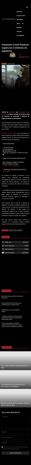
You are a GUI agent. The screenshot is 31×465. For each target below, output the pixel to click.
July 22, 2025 (6, 171)
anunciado (12, 112)
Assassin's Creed (13, 230)
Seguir (26, 245)
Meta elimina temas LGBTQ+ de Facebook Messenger (12, 297)
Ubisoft (20, 230)
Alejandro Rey (24, 57)
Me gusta (25, 242)
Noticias (4, 63)
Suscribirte (25, 252)
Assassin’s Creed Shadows (9, 133)
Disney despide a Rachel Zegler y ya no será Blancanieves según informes (11, 304)
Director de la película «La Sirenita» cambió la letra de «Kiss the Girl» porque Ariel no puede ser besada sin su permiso (12, 324)
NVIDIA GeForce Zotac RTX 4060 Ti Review (11, 311)
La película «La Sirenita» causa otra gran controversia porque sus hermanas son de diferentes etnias (12, 317)
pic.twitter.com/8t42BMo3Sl (11, 166)
